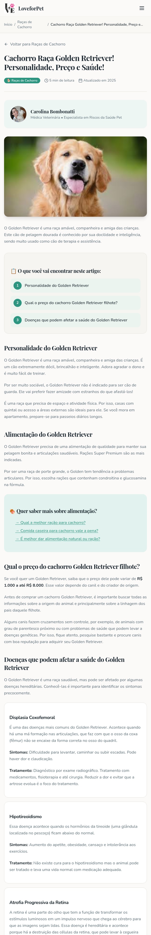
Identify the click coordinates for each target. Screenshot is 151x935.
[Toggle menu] (142, 8)
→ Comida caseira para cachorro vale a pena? (56, 531)
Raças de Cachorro (24, 24)
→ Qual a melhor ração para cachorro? (50, 522)
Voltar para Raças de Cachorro (34, 44)
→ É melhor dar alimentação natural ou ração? (57, 539)
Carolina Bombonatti (53, 111)
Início (8, 24)
